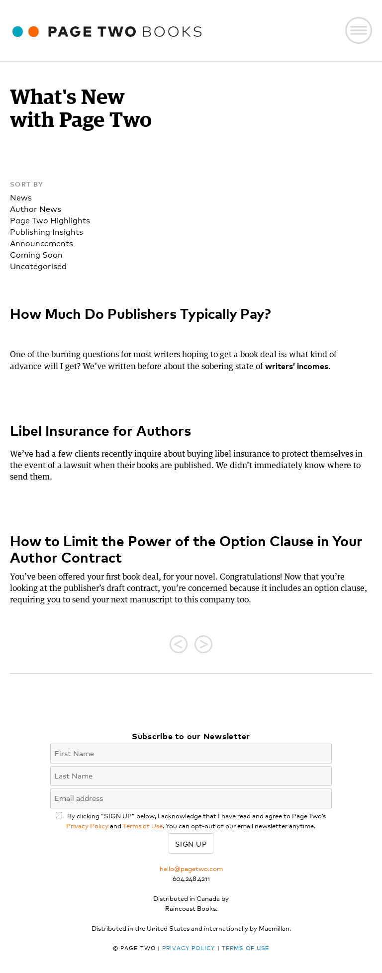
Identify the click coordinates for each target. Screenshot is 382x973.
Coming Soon (36, 254)
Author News (35, 208)
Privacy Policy (87, 825)
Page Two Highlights (50, 219)
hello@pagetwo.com (191, 868)
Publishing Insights (46, 231)
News (21, 196)
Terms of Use (143, 825)
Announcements (41, 242)
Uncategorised (38, 265)
